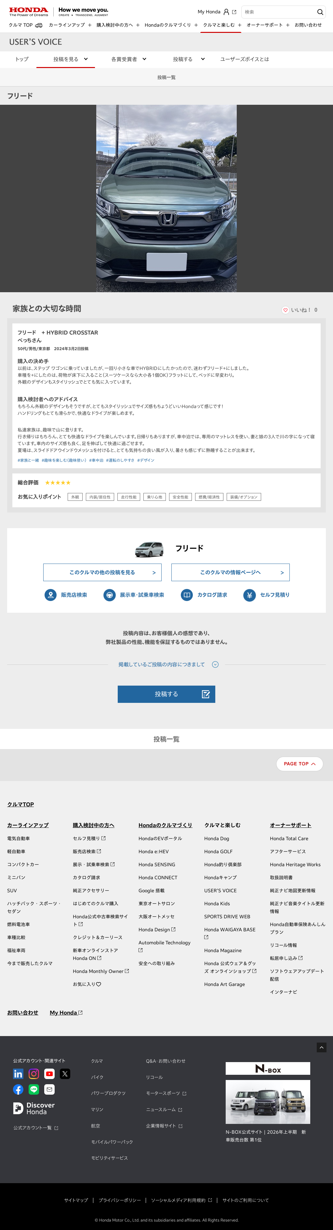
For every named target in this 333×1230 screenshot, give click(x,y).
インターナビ (283, 992)
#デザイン (145, 460)
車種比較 (16, 937)
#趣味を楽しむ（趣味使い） (64, 460)
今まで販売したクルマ (30, 963)
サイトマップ (76, 1200)
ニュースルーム (161, 1109)
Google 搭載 (152, 890)
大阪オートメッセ (157, 916)
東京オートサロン (157, 903)
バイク (97, 1077)
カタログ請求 (212, 594)
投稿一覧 (166, 77)
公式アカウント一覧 (32, 1128)
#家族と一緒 (28, 460)
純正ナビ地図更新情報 (292, 890)
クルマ (97, 1061)
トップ (22, 59)
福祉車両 (16, 950)
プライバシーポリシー (120, 1200)
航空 (95, 1126)
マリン (97, 1109)
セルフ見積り (275, 594)
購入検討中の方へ (93, 825)
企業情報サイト (161, 1126)
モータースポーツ (163, 1093)
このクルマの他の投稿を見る (102, 572)
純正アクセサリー (91, 890)
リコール (154, 1077)
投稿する (166, 694)
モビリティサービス (109, 1158)
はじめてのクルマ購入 (95, 903)
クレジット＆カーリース (98, 937)
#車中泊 (96, 460)
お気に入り (87, 984)
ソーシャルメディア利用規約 (178, 1200)
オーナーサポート (291, 825)
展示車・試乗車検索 (142, 594)
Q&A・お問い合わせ (166, 1061)
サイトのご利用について (245, 1200)
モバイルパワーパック (112, 1142)
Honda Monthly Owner (101, 971)
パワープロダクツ (108, 1093)
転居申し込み (286, 958)
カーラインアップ (28, 825)
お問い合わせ (308, 25)
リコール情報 (283, 945)
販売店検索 (74, 594)
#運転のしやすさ (120, 460)
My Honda (66, 1012)
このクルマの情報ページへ (230, 572)
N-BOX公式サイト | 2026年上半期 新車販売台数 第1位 (266, 1136)
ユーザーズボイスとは (244, 59)
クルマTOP (20, 804)
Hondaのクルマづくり (166, 825)
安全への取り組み (157, 963)
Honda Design (157, 929)
